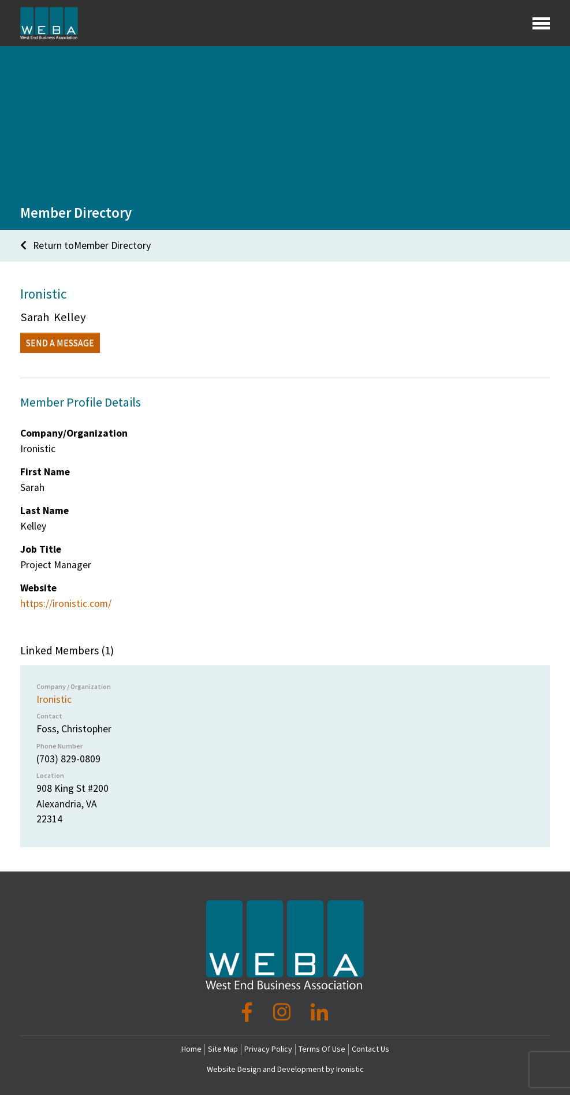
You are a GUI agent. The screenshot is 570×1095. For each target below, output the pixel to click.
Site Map (223, 1049)
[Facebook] (249, 1012)
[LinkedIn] (319, 1012)
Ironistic (54, 699)
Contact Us (370, 1049)
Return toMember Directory (85, 245)
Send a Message (60, 342)
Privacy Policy (268, 1049)
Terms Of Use (322, 1049)
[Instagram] (284, 1012)
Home (191, 1049)
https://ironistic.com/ (65, 603)
